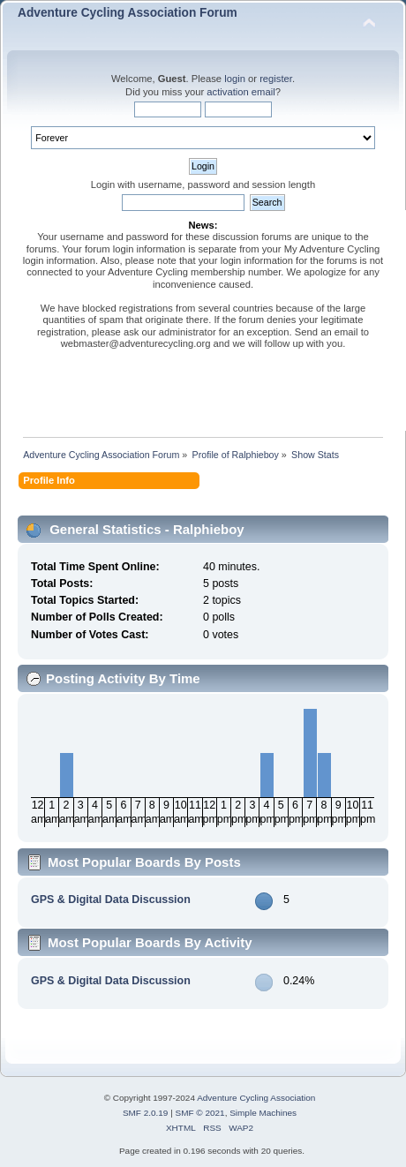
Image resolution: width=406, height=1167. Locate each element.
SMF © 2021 (200, 1113)
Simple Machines (263, 1113)
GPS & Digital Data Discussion (111, 899)
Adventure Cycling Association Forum (127, 12)
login (234, 78)
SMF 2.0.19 (146, 1113)
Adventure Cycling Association (256, 1098)
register (275, 78)
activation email (240, 92)
